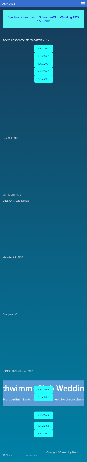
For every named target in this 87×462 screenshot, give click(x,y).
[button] (83, 3)
